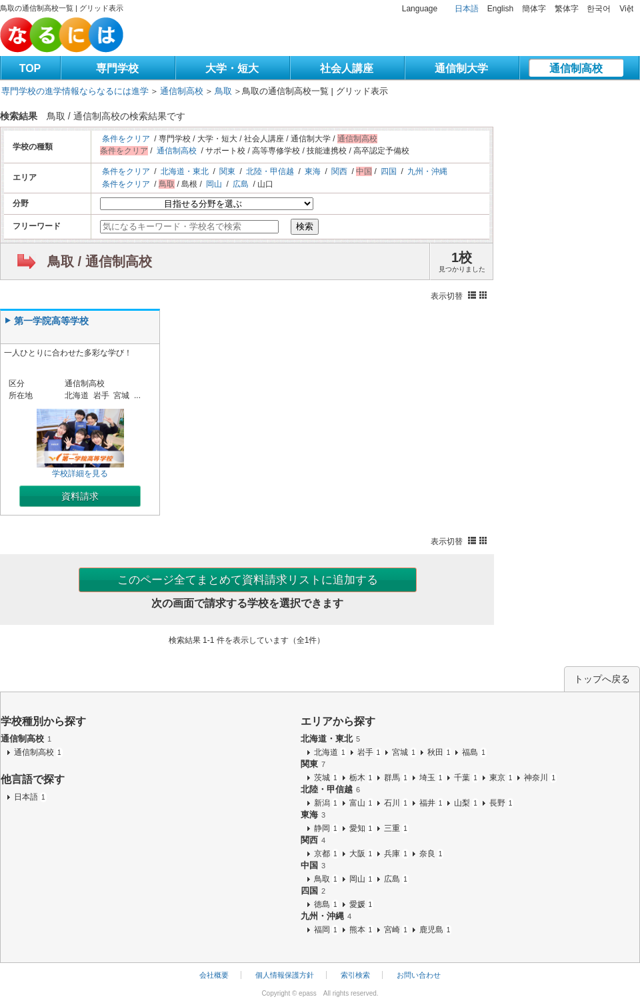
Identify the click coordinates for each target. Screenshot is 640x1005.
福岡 (326, 929)
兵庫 (396, 853)
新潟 (326, 803)
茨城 (326, 777)
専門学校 (117, 68)
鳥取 (223, 91)
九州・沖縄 (427, 171)
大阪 (361, 853)
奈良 (431, 853)
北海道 (330, 752)
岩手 (369, 752)
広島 (241, 184)
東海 (313, 171)
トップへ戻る (602, 679)
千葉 (466, 777)
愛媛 (361, 904)
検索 (304, 226)
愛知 (361, 828)
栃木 (361, 777)
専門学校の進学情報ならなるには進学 (75, 91)
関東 (227, 171)
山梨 (466, 803)
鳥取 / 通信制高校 (99, 261)
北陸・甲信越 (270, 171)
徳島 (326, 904)
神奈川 (540, 777)
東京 (501, 777)
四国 (389, 171)
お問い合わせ (419, 975)
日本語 (467, 8)
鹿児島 (435, 929)
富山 (361, 803)
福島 (474, 752)
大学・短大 (232, 68)
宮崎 (396, 929)
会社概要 (214, 975)
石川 (396, 803)
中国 (313, 865)
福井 (431, 803)
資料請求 (80, 496)
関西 (339, 171)
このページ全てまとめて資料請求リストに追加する (247, 580)
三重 (396, 828)
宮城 (404, 752)
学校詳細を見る (80, 443)
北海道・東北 (185, 171)
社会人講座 (346, 68)
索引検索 (355, 975)
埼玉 (431, 777)
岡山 (214, 184)
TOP (30, 68)
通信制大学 (461, 68)
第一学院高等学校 (51, 320)
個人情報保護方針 (284, 975)
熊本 (361, 929)
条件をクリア (126, 138)
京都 (326, 853)
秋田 (439, 752)
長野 (501, 803)
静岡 (326, 828)
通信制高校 (576, 68)
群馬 (396, 777)
